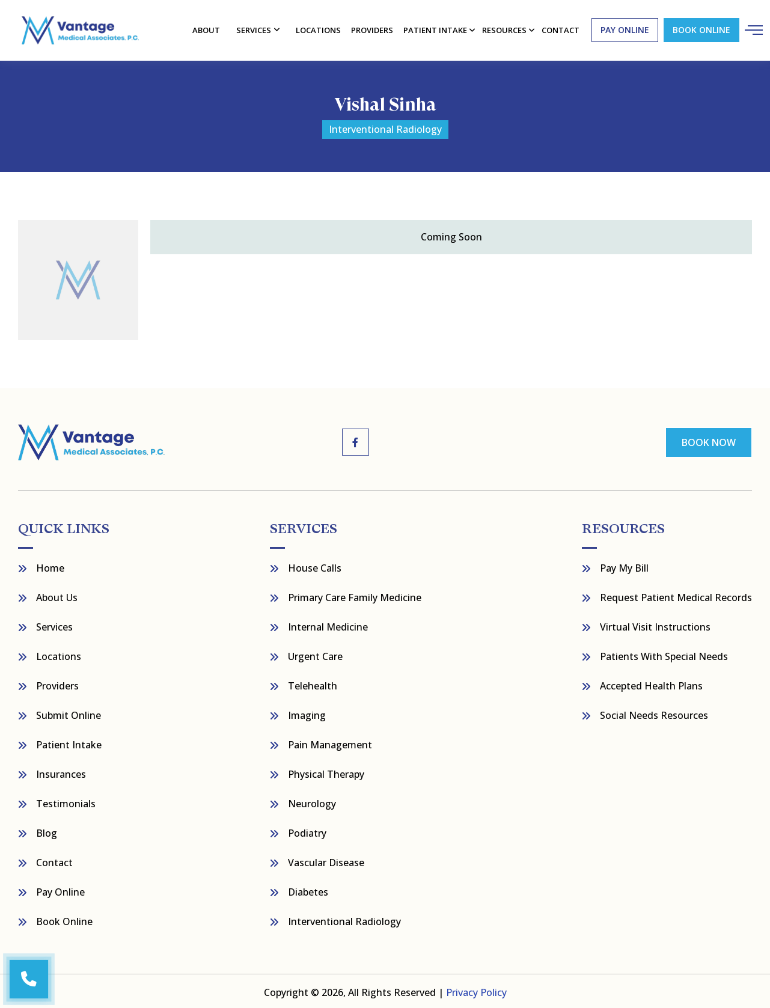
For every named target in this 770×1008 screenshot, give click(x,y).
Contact (54, 860)
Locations (318, 28)
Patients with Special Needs (664, 654)
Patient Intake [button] (434, 28)
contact (559, 28)
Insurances (61, 771)
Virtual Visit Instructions (655, 624)
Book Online (699, 29)
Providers (372, 28)
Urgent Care (315, 654)
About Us (57, 595)
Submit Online (68, 712)
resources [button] (503, 28)
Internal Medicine (328, 624)
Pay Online (60, 889)
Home (50, 565)
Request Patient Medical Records (676, 595)
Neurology (312, 801)
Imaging (307, 712)
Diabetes (308, 889)
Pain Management (330, 742)
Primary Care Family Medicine (354, 595)
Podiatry (307, 830)
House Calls (314, 565)
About (207, 28)
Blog (46, 830)
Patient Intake (69, 742)
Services (254, 28)
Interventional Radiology (344, 919)
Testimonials (66, 801)
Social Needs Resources (654, 712)
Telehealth (312, 683)
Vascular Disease (326, 860)
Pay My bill (624, 565)
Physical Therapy (326, 771)
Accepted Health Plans (651, 683)
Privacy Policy (476, 990)
